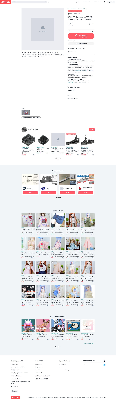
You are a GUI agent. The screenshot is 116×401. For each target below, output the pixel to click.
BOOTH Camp (14, 386)
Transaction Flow (39, 373)
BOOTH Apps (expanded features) (19, 367)
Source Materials (72, 8)
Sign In (77, 2)
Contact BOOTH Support (65, 370)
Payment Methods (39, 370)
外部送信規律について (71, 397)
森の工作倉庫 (33, 129)
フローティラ (68, 188)
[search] (45, 2)
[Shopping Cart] (105, 2)
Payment (71, 90)
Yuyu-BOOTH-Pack (89, 70)
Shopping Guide (39, 367)
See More (58, 199)
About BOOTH (86, 2)
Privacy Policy (63, 397)
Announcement (62, 364)
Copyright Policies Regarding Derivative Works (20, 382)
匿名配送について (15, 370)
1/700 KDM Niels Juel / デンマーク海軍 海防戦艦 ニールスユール (87, 151)
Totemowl (30, 188)
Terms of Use (38, 397)
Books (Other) (54, 147)
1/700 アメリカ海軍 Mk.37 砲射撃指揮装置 (28, 151)
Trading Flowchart (74, 87)
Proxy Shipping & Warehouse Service (20, 373)
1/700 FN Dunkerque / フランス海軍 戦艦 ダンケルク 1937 (72, 151)
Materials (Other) (82, 8)
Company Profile (31, 397)
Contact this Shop (72, 98)
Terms (69, 95)
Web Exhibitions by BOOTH (41, 378)
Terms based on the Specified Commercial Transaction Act (89, 397)
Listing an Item (14, 364)
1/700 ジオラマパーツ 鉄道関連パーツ (43, 149)
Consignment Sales (15, 378)
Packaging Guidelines (16, 375)
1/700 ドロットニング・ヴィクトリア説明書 (57, 149)
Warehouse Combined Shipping (42, 375)
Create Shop (97, 2)
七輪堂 (48, 188)
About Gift (72, 52)
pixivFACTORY (71, 82)
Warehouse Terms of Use (47, 397)
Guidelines (56, 397)
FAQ (60, 367)
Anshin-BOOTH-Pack (79, 70)
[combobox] (29, 2)
